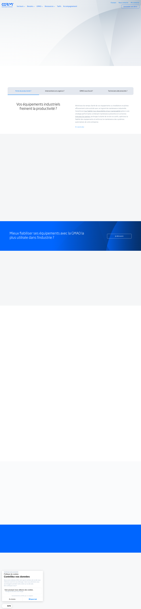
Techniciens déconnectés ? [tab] (117, 91)
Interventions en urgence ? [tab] (54, 91)
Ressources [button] (50, 7)
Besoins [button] (31, 7)
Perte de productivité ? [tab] (23, 91)
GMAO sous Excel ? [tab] (86, 91)
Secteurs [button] (21, 7)
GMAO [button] (40, 7)
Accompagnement (70, 6)
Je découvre (119, 236)
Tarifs (59, 6)
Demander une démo (130, 6)
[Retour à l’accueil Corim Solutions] (8, 5)
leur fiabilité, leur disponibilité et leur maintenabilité (102, 111)
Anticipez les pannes (82, 116)
